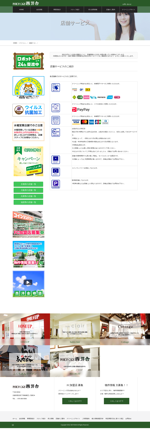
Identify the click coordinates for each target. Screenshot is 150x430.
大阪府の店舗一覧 (28, 192)
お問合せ (128, 420)
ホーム (15, 420)
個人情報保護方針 (97, 420)
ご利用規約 (86, 420)
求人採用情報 (92, 12)
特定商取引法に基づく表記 (114, 420)
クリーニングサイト (128, 12)
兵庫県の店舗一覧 (28, 198)
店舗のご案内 (110, 12)
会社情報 (39, 12)
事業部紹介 (57, 12)
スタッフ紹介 (75, 12)
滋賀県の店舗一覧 (28, 204)
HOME (21, 12)
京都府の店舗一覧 (28, 186)
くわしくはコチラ (75, 403)
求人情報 (51, 420)
